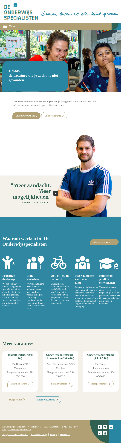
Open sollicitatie (53, 115)
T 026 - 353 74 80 (70, 427)
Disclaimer (65, 434)
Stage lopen (15, 399)
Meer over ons (100, 242)
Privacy (53, 434)
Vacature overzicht (25, 115)
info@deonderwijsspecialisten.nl (16, 429)
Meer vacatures (46, 399)
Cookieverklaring (39, 434)
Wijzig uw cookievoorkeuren (15, 434)
